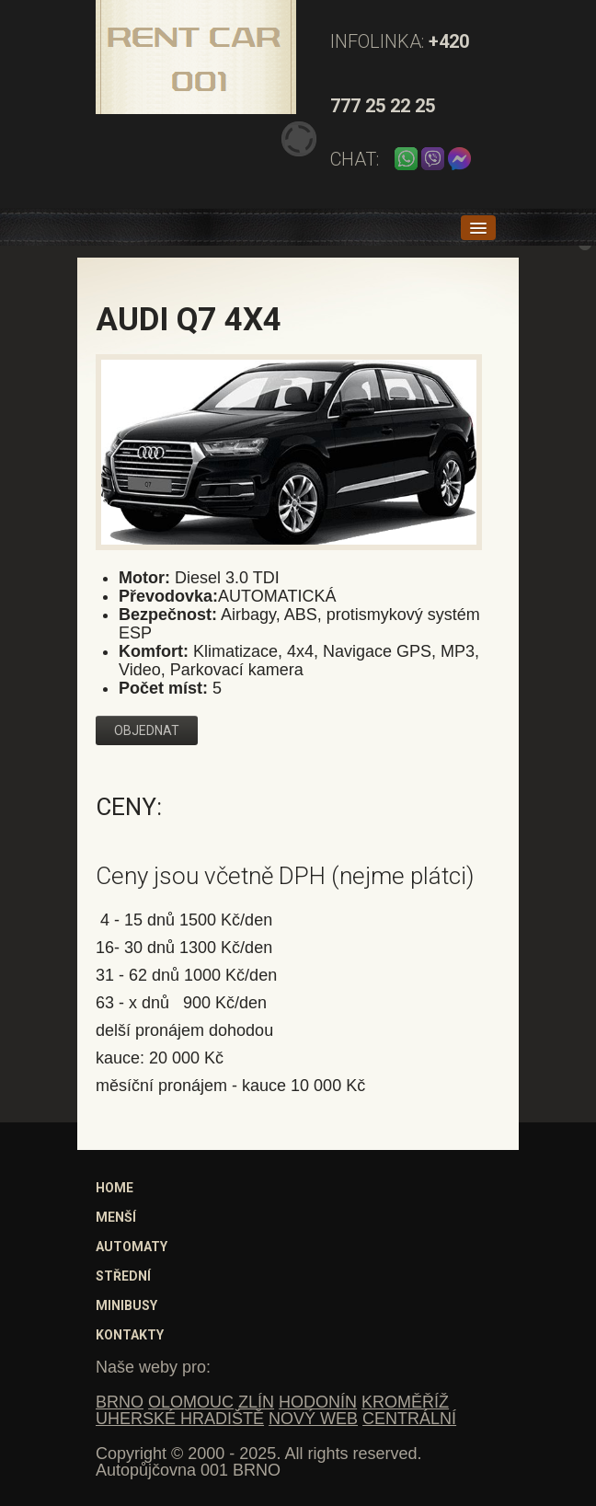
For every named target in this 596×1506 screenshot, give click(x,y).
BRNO (119, 1402)
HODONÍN (318, 1402)
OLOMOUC (191, 1402)
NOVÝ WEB (313, 1418)
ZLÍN (256, 1402)
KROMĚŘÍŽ (405, 1402)
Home (114, 1187)
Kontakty (130, 1335)
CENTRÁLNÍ (409, 1418)
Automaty (131, 1246)
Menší (116, 1217)
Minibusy (126, 1305)
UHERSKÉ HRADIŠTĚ (180, 1418)
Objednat (146, 730)
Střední (123, 1276)
